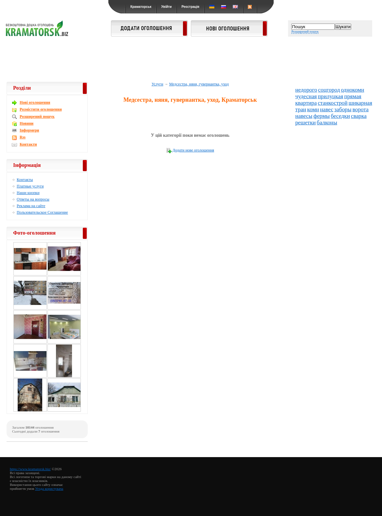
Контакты (25, 179)
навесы (304, 116)
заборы (342, 109)
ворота (361, 109)
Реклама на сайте (31, 206)
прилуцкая (330, 96)
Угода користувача (49, 488)
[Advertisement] (191, 59)
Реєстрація (190, 7)
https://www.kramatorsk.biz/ (30, 469)
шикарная (360, 103)
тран (300, 109)
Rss (23, 137)
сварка (359, 116)
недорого (306, 90)
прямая (352, 96)
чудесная (306, 96)
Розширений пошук (304, 31)
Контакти (28, 144)
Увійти (166, 7)
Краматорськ (140, 7)
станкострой (333, 103)
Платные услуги (30, 186)
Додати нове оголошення (193, 150)
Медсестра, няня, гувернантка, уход (199, 84)
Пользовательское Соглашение (42, 212)
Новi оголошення (35, 102)
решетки (305, 122)
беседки (340, 116)
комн (313, 109)
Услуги (157, 84)
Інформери (29, 130)
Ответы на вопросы (33, 199)
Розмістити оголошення (41, 109)
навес (326, 109)
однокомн (352, 90)
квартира (306, 103)
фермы (321, 116)
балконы (327, 122)
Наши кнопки (28, 192)
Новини (26, 123)
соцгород (329, 90)
